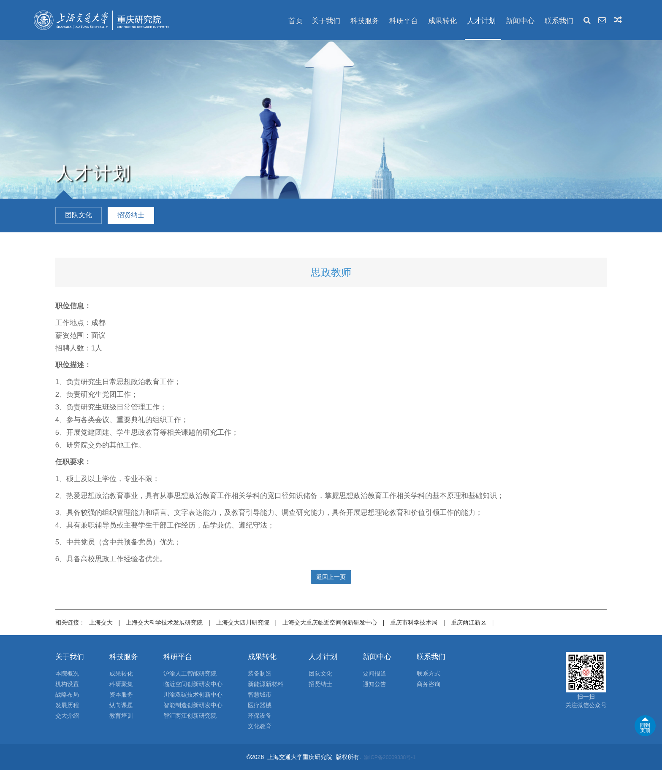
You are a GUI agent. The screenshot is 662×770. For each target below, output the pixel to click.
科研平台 (403, 21)
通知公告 (374, 684)
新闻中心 (520, 21)
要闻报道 (374, 673)
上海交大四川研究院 (242, 622)
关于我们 (326, 21)
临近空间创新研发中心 (192, 684)
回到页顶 (645, 728)
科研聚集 (121, 684)
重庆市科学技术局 (413, 622)
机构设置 (67, 684)
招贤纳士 (320, 684)
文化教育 (259, 726)
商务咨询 (428, 684)
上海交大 (101, 622)
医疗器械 (259, 705)
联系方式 (428, 673)
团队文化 (320, 673)
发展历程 (67, 705)
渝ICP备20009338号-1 (389, 757)
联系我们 (559, 21)
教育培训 (121, 715)
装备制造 (259, 673)
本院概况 (67, 673)
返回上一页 (331, 576)
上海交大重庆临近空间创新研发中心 (329, 622)
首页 (295, 21)
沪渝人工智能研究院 (190, 673)
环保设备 (259, 715)
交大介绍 (67, 715)
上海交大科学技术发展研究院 (164, 622)
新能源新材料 (265, 684)
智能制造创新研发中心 (192, 705)
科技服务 (364, 21)
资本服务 (121, 694)
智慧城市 (259, 694)
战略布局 (67, 694)
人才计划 (481, 21)
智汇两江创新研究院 (190, 715)
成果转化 (442, 21)
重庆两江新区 (468, 622)
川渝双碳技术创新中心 (192, 694)
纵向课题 (121, 705)
